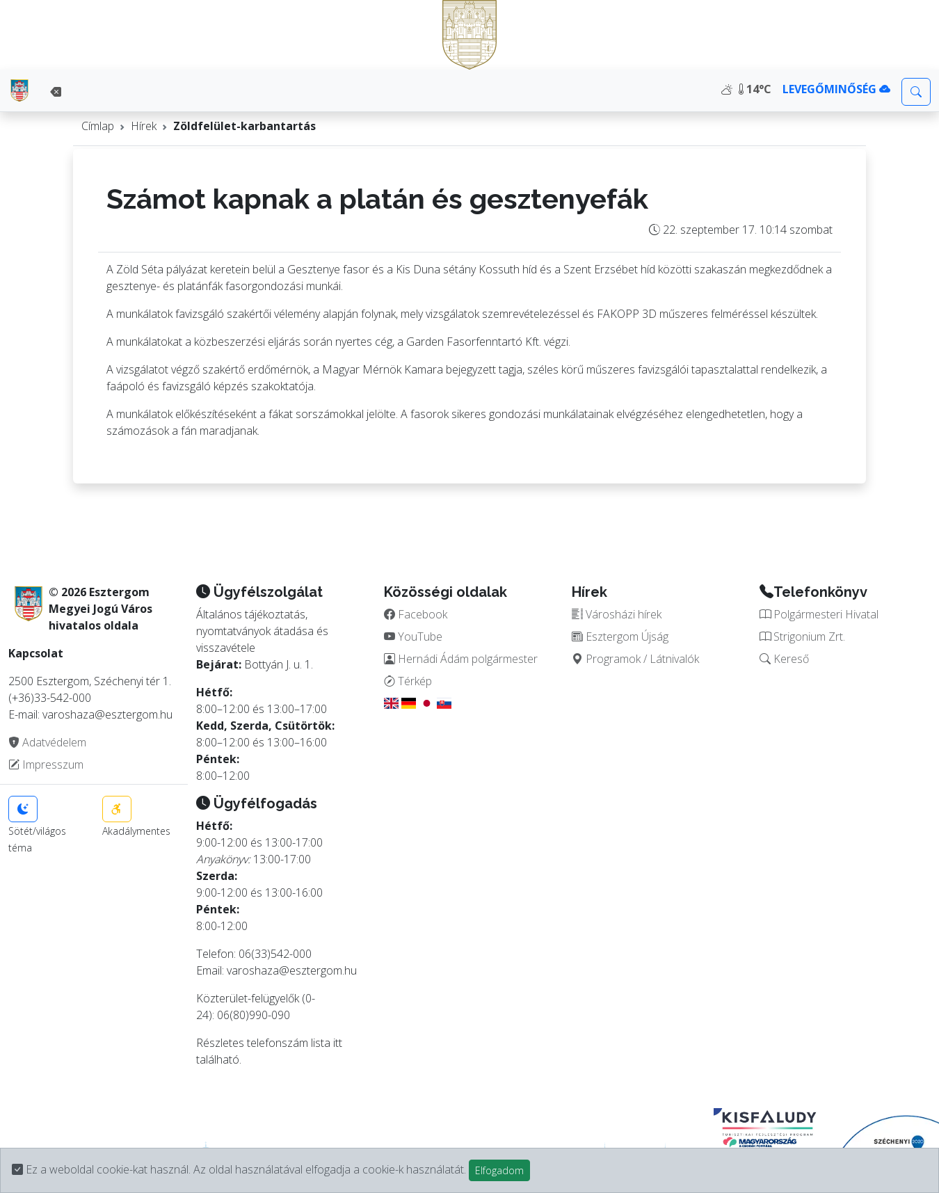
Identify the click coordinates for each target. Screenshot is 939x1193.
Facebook (415, 614)
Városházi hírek (616, 614)
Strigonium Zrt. (802, 636)
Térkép (408, 681)
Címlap (97, 126)
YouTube (413, 636)
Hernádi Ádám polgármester (461, 658)
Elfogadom (499, 1170)
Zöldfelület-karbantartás (244, 126)
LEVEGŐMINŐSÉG (836, 89)
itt (337, 1042)
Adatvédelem (47, 742)
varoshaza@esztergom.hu (292, 970)
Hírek (143, 126)
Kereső (784, 658)
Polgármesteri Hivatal (819, 614)
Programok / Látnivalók (635, 658)
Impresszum (45, 764)
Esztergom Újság (620, 636)
